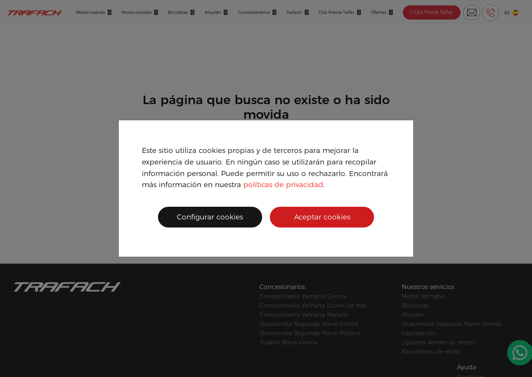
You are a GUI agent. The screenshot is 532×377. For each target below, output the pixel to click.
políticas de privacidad (283, 184)
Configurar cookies (210, 217)
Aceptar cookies (322, 217)
